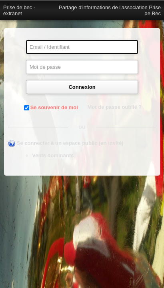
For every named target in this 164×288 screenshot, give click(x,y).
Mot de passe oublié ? (115, 107)
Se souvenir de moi (54, 107)
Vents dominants (53, 155)
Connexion (81, 87)
